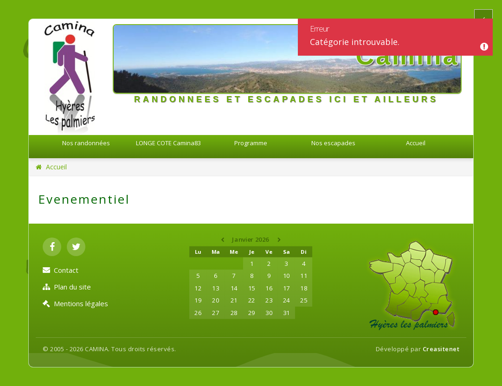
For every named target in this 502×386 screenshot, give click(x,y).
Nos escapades (333, 143)
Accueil (415, 143)
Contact (60, 270)
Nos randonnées (86, 143)
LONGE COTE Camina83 (168, 143)
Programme (250, 143)
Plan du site (67, 286)
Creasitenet (441, 349)
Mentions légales (75, 303)
